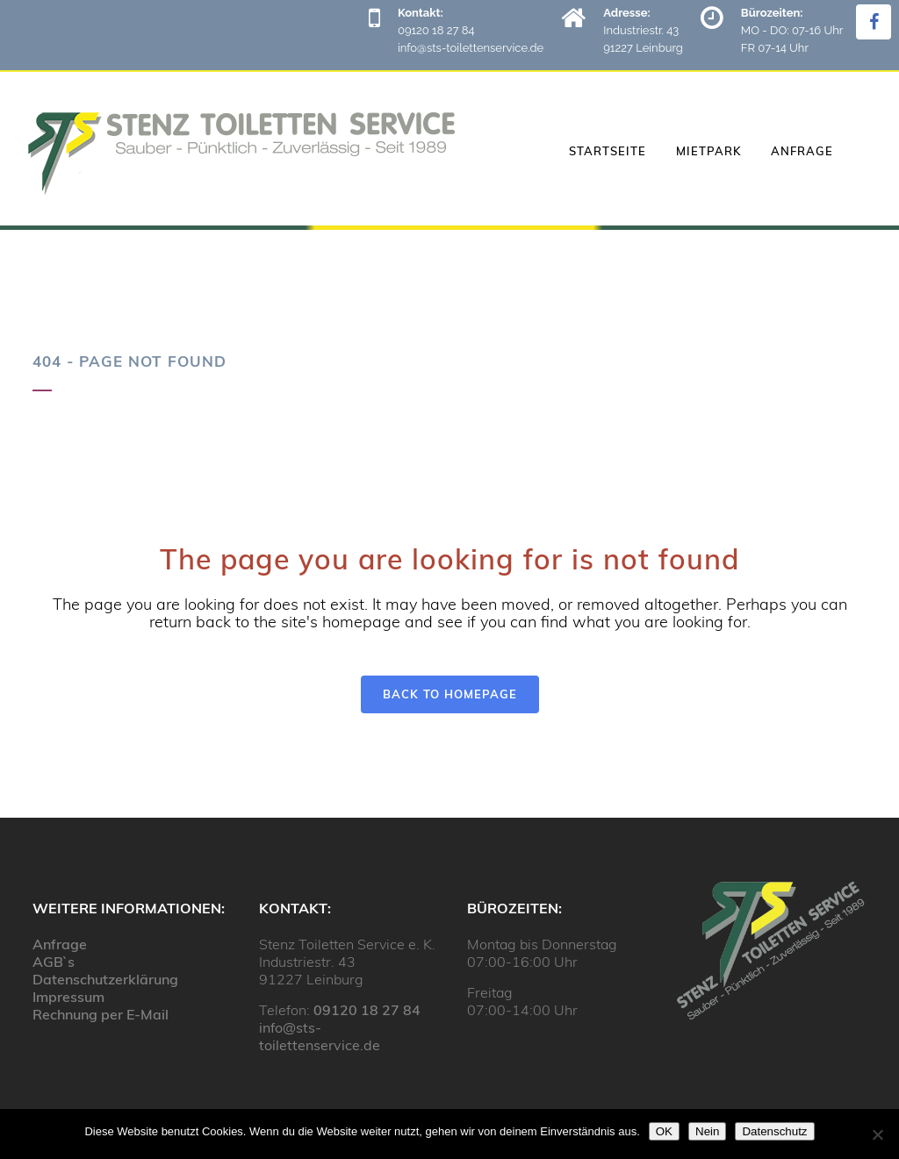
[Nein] (877, 1134)
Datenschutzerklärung (105, 979)
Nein (707, 1131)
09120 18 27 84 (367, 1010)
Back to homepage (450, 694)
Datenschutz (774, 1131)
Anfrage (59, 944)
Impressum (68, 996)
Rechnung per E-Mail (100, 1014)
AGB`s (53, 961)
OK (664, 1131)
